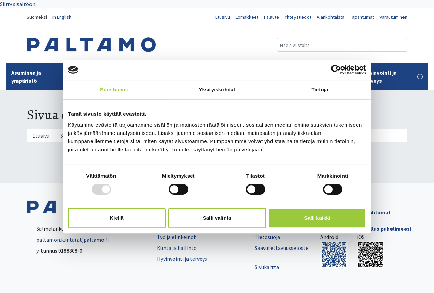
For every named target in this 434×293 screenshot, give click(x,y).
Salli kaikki (317, 218)
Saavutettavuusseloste (282, 247)
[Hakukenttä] (342, 45)
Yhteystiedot (298, 17)
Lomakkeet (247, 17)
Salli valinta (217, 218)
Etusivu (222, 17)
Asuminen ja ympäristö (42, 76)
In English (61, 17)
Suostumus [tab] (114, 89)
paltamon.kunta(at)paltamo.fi (68, 239)
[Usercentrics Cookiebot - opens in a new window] (336, 70)
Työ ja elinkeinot (176, 236)
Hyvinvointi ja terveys (393, 76)
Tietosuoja (267, 236)
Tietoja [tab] (320, 89)
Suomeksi (37, 17)
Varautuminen (393, 17)
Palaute (271, 17)
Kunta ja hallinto (177, 247)
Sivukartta (267, 267)
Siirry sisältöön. (18, 4)
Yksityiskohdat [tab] (216, 89)
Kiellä (116, 218)
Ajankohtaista (331, 17)
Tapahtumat (362, 17)
